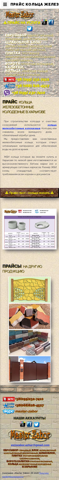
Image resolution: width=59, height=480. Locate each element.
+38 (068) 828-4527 (26, 85)
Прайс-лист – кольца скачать (29, 192)
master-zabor (19, 411)
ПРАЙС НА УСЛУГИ (22, 23)
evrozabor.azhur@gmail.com (30, 445)
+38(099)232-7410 (22, 399)
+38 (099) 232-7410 (26, 79)
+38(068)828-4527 (23, 405)
